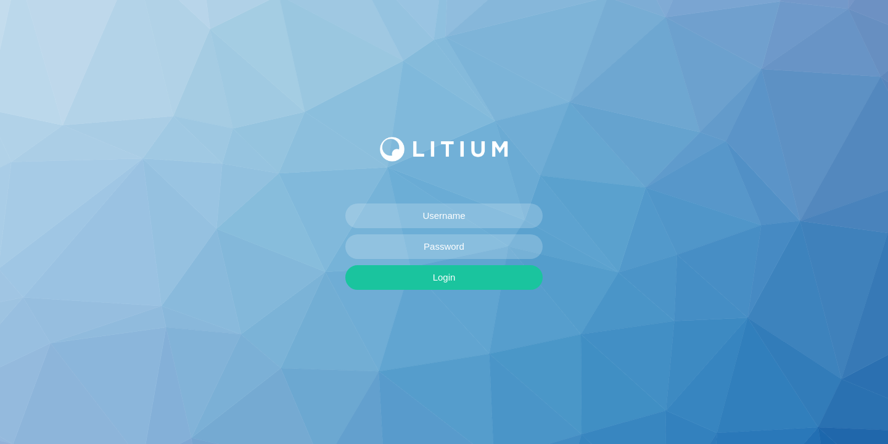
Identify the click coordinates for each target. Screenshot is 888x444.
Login (444, 277)
